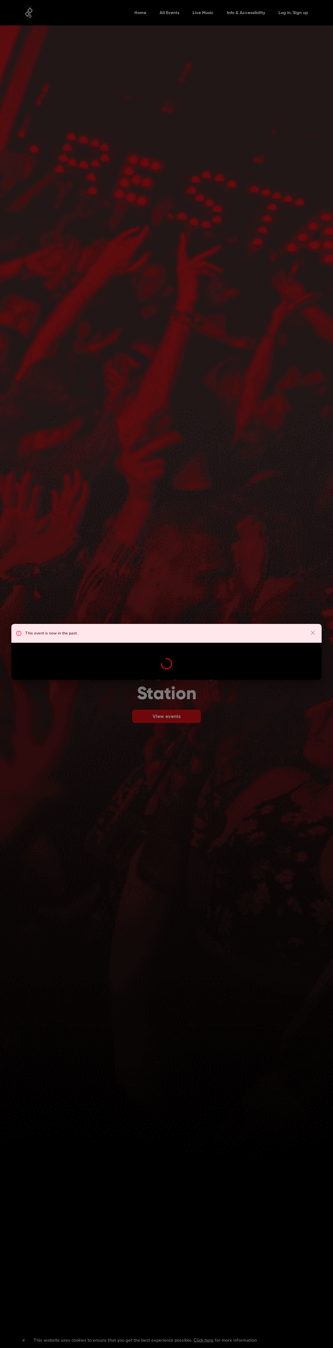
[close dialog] (312, 632)
